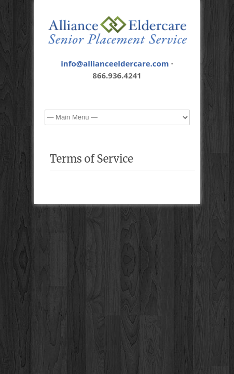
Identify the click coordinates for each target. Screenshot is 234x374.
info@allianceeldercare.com (115, 63)
